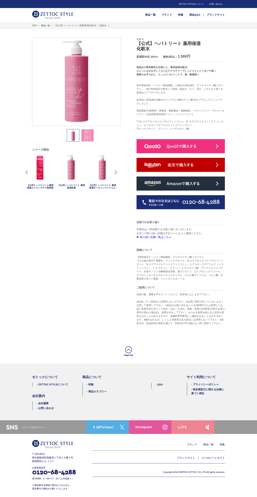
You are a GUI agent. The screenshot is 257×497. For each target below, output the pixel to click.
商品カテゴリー (97, 391)
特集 (180, 14)
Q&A (160, 384)
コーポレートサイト (213, 457)
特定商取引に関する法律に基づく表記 (207, 391)
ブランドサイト (216, 14)
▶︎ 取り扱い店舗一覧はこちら (154, 237)
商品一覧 (150, 14)
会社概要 (43, 403)
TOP (34, 25)
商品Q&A (194, 14)
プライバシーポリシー (206, 384)
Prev (27, 172)
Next (115, 172)
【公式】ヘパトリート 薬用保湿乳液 (71, 186)
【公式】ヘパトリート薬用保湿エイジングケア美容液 (40, 186)
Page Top (128, 355)
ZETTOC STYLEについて (191, 4)
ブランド (167, 14)
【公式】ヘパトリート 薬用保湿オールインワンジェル (102, 186)
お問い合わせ (215, 4)
